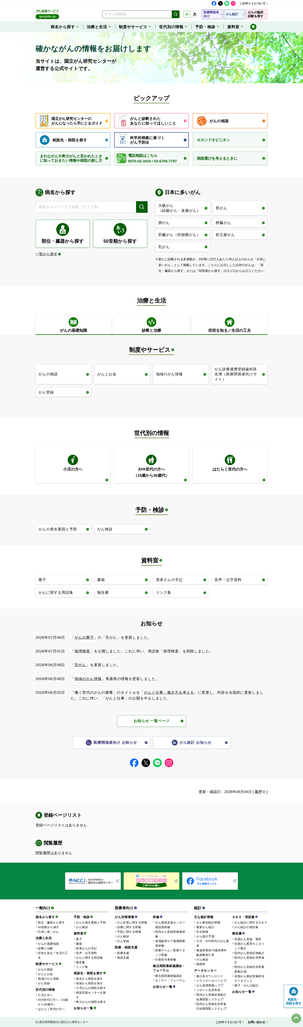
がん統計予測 (205, 936)
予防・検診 (149, 510)
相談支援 (123, 957)
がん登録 (44, 983)
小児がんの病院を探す (91, 988)
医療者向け (124, 908)
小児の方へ (45, 995)
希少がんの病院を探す (91, 1001)
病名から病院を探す (89, 978)
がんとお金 (45, 974)
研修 (156, 917)
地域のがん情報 (88, 679)
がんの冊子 (84, 637)
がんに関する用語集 (89, 957)
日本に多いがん (48, 931)
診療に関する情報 (129, 927)
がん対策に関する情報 (132, 922)
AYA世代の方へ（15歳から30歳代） (53, 1002)
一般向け (43, 908)
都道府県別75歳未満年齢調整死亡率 (211, 953)
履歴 (258, 792)
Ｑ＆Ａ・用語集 (243, 917)
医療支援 (123, 953)
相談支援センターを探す (91, 995)
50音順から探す (48, 927)
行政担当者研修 (165, 959)
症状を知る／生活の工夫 (53, 955)
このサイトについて (252, 3)
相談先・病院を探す (88, 973)
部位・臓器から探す (51, 922)
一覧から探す (47, 254)
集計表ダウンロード (209, 976)
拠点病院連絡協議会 (168, 975)
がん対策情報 (124, 917)
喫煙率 (200, 964)
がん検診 (82, 927)
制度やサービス (149, 350)
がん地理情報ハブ (208, 985)
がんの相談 (45, 969)
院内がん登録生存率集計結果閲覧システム (211, 1006)
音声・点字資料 (86, 953)
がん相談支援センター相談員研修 (170, 925)
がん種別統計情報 (208, 922)
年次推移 (202, 931)
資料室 (149, 560)
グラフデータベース (209, 980)
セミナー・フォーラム (170, 980)
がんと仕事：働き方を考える (169, 692)
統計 (197, 908)
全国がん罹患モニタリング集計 (249, 946)
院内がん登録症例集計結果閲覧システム (211, 997)
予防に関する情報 (129, 931)
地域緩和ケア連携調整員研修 (170, 943)
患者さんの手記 (86, 948)
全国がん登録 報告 (247, 939)
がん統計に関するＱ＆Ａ (250, 922)
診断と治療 (45, 948)
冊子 (79, 939)
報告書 (80, 962)
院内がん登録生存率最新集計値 (249, 969)
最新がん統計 (205, 927)
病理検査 (82, 651)
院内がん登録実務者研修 (170, 934)
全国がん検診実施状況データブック (249, 978)
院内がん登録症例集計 (249, 953)
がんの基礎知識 (48, 943)
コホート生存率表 (208, 990)
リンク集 (82, 966)
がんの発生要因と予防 (91, 922)
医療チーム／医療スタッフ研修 (170, 953)
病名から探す (45, 917)
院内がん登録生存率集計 (249, 960)
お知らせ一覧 (83, 1008)
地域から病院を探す (89, 983)
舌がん (80, 665)
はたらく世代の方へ (51, 1009)
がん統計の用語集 (246, 927)
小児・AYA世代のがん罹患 (212, 943)
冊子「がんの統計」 (247, 985)
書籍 (79, 943)
